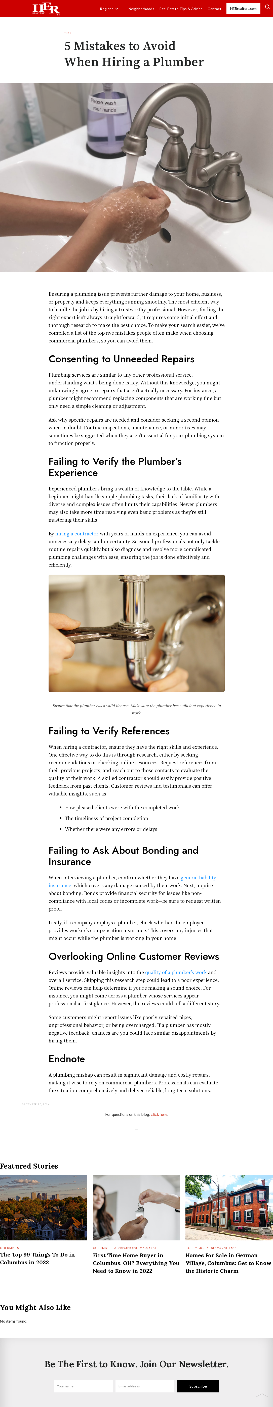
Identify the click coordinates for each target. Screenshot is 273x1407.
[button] (109, 9)
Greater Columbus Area (138, 1248)
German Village (223, 1248)
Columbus (9, 1247)
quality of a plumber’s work (176, 972)
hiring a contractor (77, 533)
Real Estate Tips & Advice (181, 9)
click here (159, 1114)
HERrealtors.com (243, 8)
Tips (67, 33)
